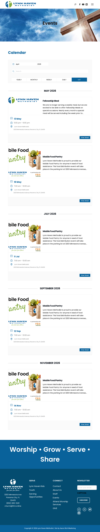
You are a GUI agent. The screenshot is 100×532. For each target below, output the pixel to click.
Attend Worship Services (60, 503)
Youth (32, 490)
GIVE (55, 508)
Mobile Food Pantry (52, 156)
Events (56, 497)
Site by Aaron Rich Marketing (65, 528)
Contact (57, 486)
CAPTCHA (81, 493)
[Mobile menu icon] (92, 4)
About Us (57, 490)
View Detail (85, 137)
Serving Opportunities (36, 495)
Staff (55, 493)
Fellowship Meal (51, 100)
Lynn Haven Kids (37, 486)
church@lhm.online (13, 506)
